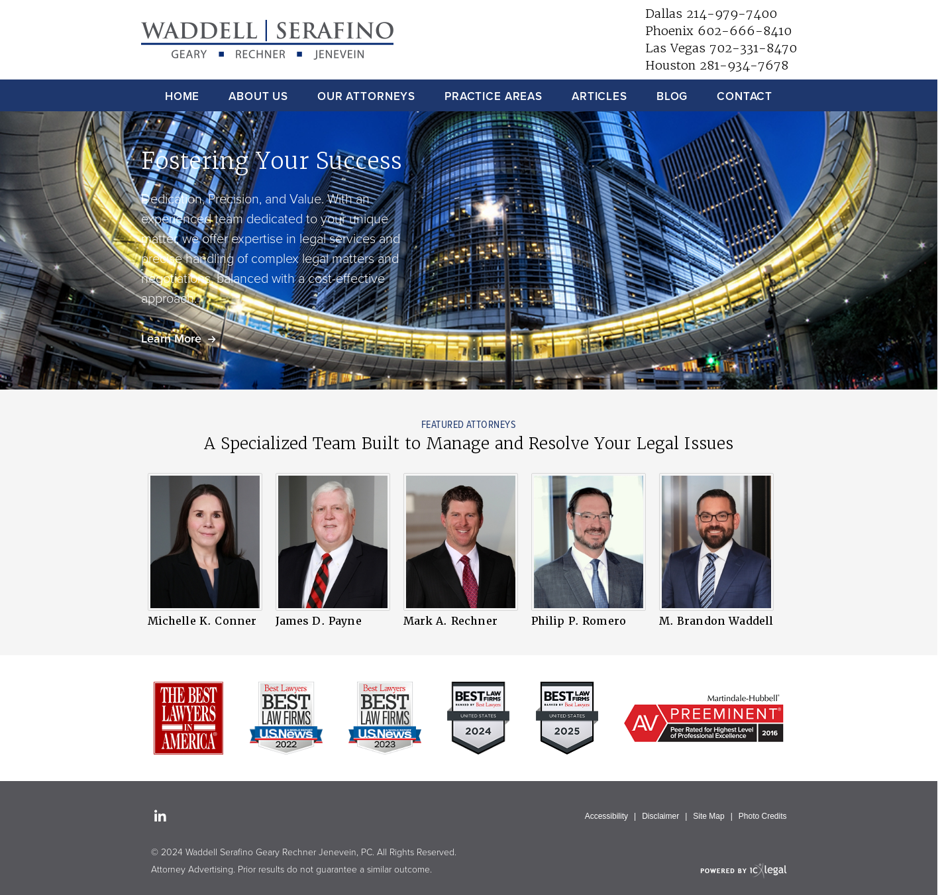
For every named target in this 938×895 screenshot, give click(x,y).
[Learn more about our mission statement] (178, 339)
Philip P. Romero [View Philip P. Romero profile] (579, 621)
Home (182, 96)
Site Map (708, 816)
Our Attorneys (366, 96)
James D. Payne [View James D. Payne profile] (319, 621)
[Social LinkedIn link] (160, 817)
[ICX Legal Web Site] (743, 870)
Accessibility (606, 816)
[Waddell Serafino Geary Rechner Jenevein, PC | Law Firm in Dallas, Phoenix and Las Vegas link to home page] (267, 40)
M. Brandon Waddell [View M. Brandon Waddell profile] (716, 621)
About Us (258, 96)
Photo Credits (763, 816)
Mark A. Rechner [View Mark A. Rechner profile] (450, 621)
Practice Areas (493, 96)
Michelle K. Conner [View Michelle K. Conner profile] (202, 621)
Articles (599, 96)
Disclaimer (660, 816)
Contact (744, 96)
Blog (672, 96)
